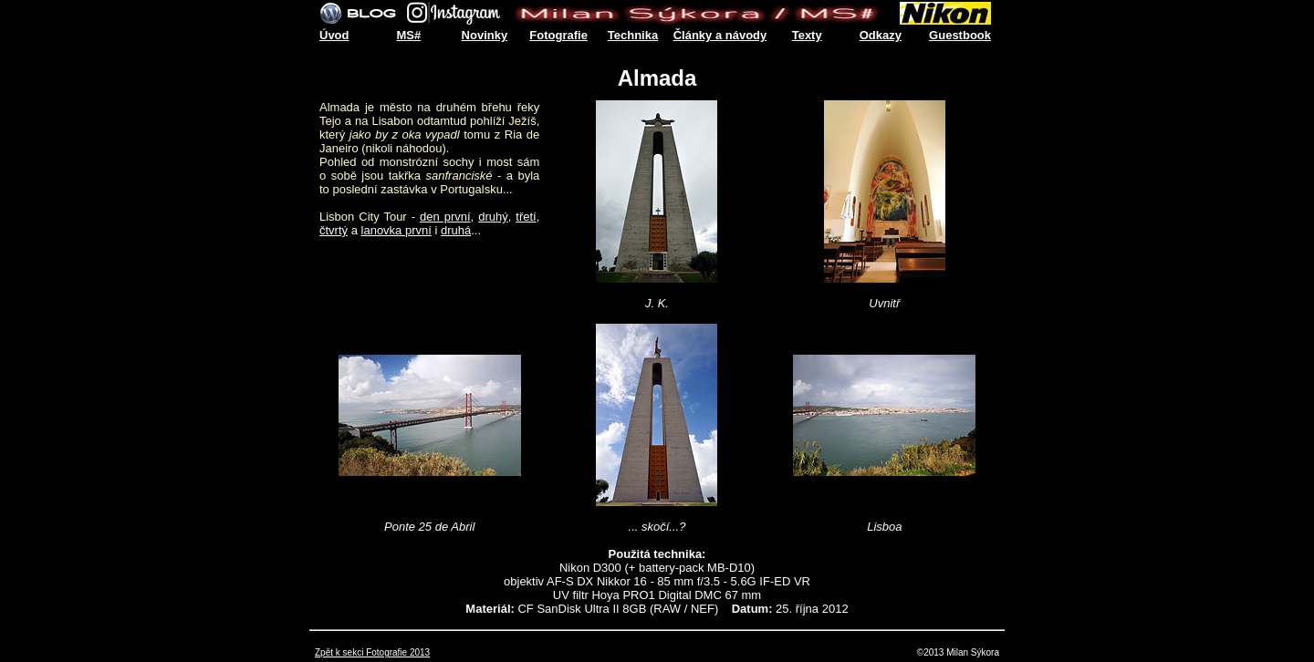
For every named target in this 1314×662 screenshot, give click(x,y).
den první (445, 216)
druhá (456, 230)
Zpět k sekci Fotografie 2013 (372, 652)
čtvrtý (333, 230)
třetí (526, 216)
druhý (493, 216)
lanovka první (396, 230)
